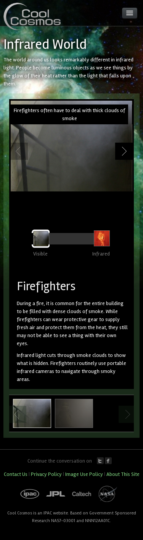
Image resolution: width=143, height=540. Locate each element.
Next (123, 151)
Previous (19, 151)
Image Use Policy (84, 474)
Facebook (108, 460)
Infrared (101, 254)
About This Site (123, 474)
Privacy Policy (46, 474)
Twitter (100, 460)
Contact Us (15, 474)
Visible (40, 254)
